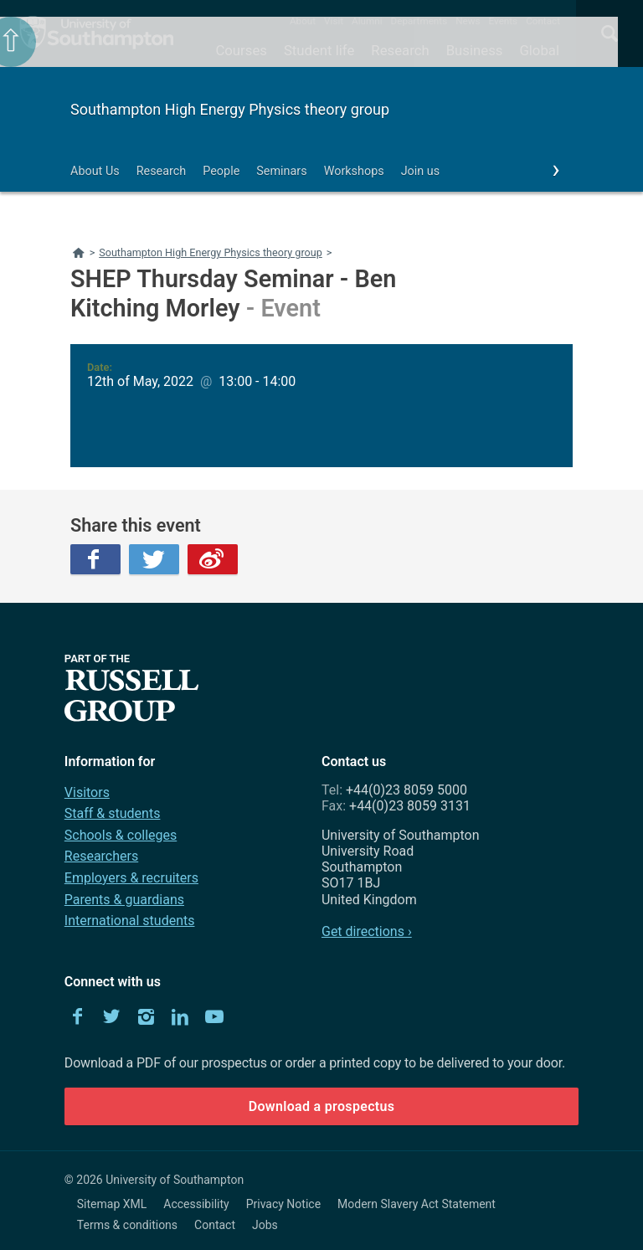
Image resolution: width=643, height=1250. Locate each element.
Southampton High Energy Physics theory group (229, 109)
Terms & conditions (127, 1225)
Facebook (95, 559)
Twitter (154, 559)
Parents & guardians (124, 900)
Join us (420, 171)
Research (400, 50)
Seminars (281, 171)
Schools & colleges (120, 835)
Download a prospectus (322, 1106)
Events (503, 21)
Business (474, 50)
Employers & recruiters (131, 878)
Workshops (354, 171)
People (221, 171)
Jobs (265, 1225)
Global (539, 50)
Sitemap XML (112, 1204)
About (303, 21)
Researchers (101, 856)
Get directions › (367, 931)
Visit (333, 21)
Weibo (213, 559)
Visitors (87, 792)
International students (129, 920)
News (467, 21)
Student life (319, 50)
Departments (419, 21)
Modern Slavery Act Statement (416, 1204)
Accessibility (196, 1204)
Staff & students (112, 813)
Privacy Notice (283, 1204)
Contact (543, 21)
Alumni (367, 21)
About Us (95, 171)
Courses (240, 50)
